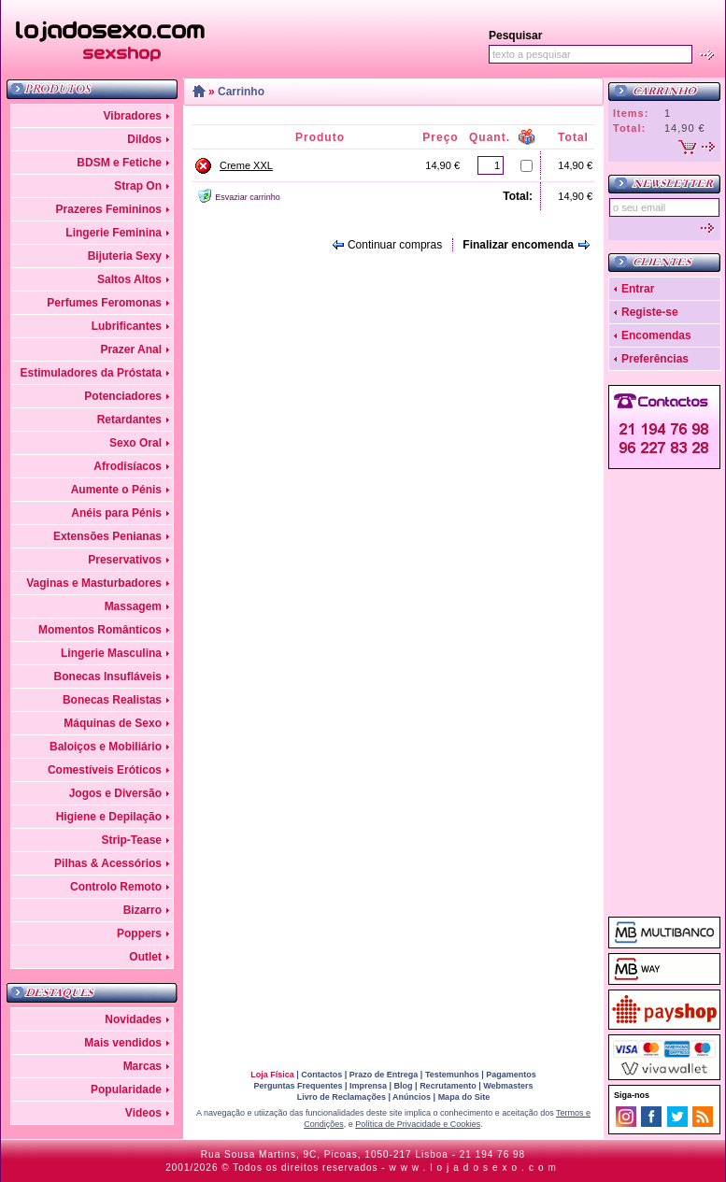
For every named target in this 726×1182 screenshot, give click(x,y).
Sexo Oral (135, 442)
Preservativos (125, 559)
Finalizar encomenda (518, 244)
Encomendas (656, 335)
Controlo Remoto (116, 886)
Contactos (321, 1074)
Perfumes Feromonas (104, 302)
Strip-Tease (132, 840)
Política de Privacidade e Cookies (417, 1124)
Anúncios (411, 1097)
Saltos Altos (129, 279)
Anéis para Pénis (116, 513)
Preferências (655, 358)
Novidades (133, 1019)
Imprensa (368, 1085)
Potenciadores (123, 396)
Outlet (145, 956)
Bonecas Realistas (112, 699)
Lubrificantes (127, 326)
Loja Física (272, 1074)
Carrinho (241, 91)
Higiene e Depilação (109, 816)
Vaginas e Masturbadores (94, 583)
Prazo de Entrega (384, 1074)
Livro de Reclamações (341, 1097)
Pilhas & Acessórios (108, 863)
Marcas (142, 1066)
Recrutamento (448, 1085)
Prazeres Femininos (109, 209)
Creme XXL (246, 165)
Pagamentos (511, 1074)
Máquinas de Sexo (113, 723)
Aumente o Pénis (116, 489)
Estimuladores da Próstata (91, 372)
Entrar (637, 288)
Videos (143, 1112)
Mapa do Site (464, 1097)
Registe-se (649, 312)
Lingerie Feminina (113, 232)
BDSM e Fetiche (119, 162)
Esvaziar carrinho (247, 197)
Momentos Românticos (100, 629)
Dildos (144, 139)
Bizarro (142, 910)
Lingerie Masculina (111, 653)
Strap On (138, 185)
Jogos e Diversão (115, 793)
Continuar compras (395, 244)
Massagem (133, 606)
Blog (403, 1085)
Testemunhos (452, 1074)
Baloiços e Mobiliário (106, 746)
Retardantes (129, 419)
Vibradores (133, 115)
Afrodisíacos (127, 466)
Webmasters (508, 1085)
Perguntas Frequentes (297, 1085)
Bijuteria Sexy (125, 256)
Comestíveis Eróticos (105, 769)
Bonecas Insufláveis (108, 676)
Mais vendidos (123, 1042)
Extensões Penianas (107, 536)
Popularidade (126, 1089)
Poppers (139, 933)
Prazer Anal (131, 349)
